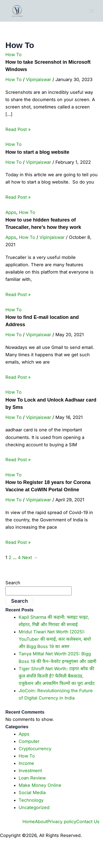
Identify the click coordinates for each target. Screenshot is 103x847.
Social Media (32, 792)
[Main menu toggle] (91, 11)
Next (30, 557)
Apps (10, 212)
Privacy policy (61, 821)
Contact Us (87, 821)
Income (26, 763)
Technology (31, 800)
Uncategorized (34, 807)
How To (13, 54)
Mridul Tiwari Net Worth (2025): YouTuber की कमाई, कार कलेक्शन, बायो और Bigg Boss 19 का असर (55, 639)
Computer (29, 741)
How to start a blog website (37, 152)
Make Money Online (40, 785)
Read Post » (18, 129)
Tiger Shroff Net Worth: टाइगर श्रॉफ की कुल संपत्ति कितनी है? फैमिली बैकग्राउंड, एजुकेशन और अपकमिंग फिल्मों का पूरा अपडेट (57, 676)
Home (28, 821)
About (41, 821)
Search (12, 582)
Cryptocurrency (35, 748)
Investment (30, 770)
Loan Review (32, 778)
